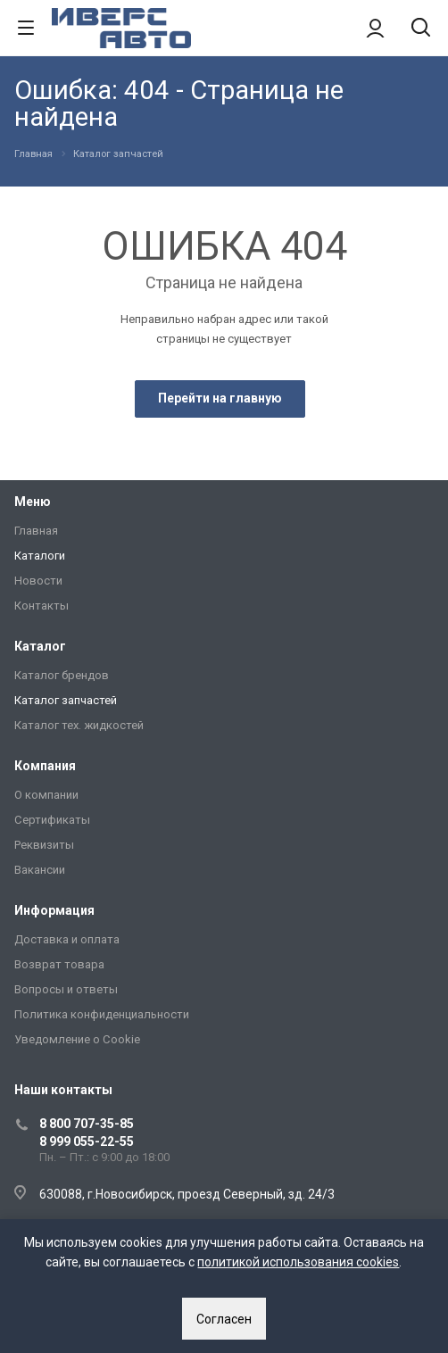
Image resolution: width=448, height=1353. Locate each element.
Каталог (40, 646)
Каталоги (39, 555)
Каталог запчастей (65, 700)
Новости (38, 580)
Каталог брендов (61, 675)
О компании (46, 794)
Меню (32, 501)
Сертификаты (52, 819)
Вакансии (39, 869)
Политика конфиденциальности (101, 1014)
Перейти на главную (220, 398)
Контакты (41, 605)
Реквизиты (44, 844)
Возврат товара (59, 964)
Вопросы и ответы (66, 989)
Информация (54, 910)
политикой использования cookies (298, 1262)
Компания (45, 766)
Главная (36, 530)
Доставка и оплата (67, 939)
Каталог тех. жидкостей (79, 725)
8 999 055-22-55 (86, 1141)
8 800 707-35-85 (86, 1123)
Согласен (224, 1319)
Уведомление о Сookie (77, 1039)
